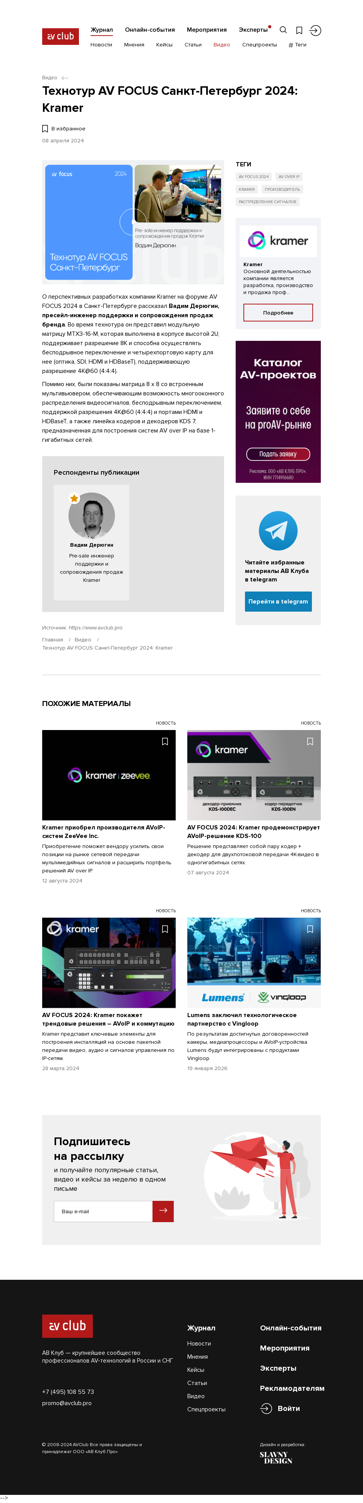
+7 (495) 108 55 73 (68, 1392)
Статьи (193, 45)
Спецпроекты (259, 45)
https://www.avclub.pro (96, 628)
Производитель (286, 190)
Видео (222, 45)
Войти (289, 1409)
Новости (101, 45)
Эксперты (253, 30)
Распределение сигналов (269, 203)
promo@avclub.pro (67, 1403)
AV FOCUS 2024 (255, 177)
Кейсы (164, 45)
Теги (297, 45)
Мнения (134, 45)
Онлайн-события (150, 30)
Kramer (248, 190)
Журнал (102, 30)
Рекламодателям (292, 1389)
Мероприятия (207, 30)
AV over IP (293, 177)
